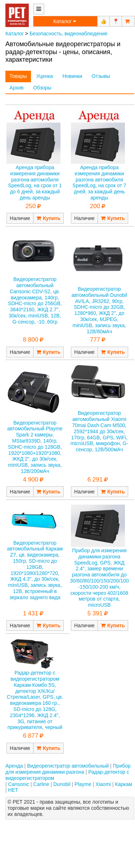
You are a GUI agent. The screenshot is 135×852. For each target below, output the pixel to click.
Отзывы (101, 76)
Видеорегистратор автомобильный (68, 766)
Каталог (14, 33)
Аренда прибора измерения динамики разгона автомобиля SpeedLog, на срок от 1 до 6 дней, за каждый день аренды (35, 182)
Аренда (14, 766)
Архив (16, 88)
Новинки (72, 76)
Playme (83, 784)
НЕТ (13, 790)
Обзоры (42, 88)
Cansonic (18, 784)
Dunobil (61, 784)
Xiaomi (103, 784)
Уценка (44, 76)
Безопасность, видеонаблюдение (69, 33)
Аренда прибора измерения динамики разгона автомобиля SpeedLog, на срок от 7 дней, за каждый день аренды (99, 182)
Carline (41, 784)
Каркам (123, 784)
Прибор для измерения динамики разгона (68, 769)
